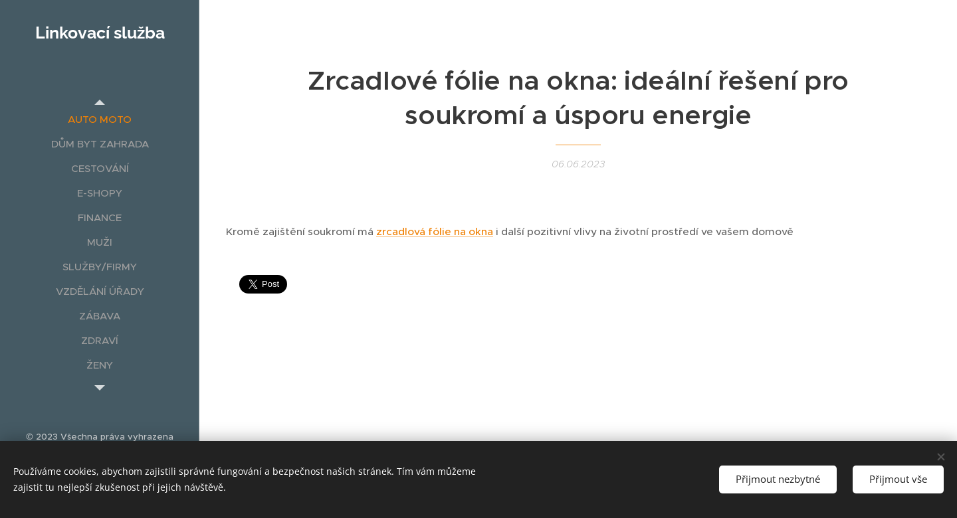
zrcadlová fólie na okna (434, 231)
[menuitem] (99, 119)
